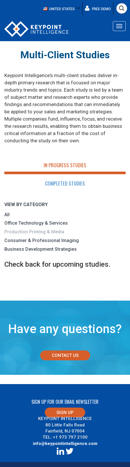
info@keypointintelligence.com (65, 443)
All (7, 214)
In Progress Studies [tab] (65, 165)
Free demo (98, 8)
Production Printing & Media (34, 232)
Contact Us (65, 355)
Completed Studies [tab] (65, 183)
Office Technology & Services (36, 223)
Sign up (65, 412)
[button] (61, 8)
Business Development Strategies (40, 249)
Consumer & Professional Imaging (41, 240)
